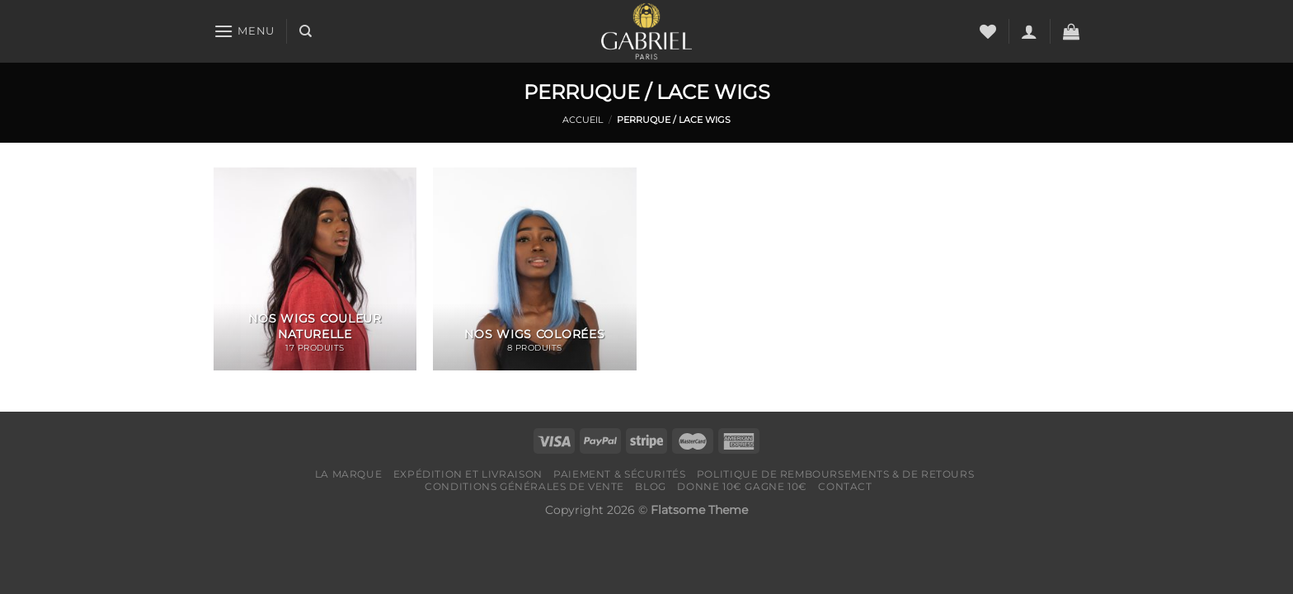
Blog (650, 486)
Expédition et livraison (468, 474)
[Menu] (244, 31)
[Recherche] (305, 31)
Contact (845, 486)
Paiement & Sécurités (619, 474)
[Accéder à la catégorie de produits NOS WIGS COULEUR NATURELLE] (315, 269)
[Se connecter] (1029, 31)
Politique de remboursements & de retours (835, 474)
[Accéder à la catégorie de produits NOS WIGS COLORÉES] (535, 269)
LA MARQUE (349, 474)
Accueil (582, 119)
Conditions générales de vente (524, 486)
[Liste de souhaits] (988, 31)
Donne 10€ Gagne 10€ (742, 486)
